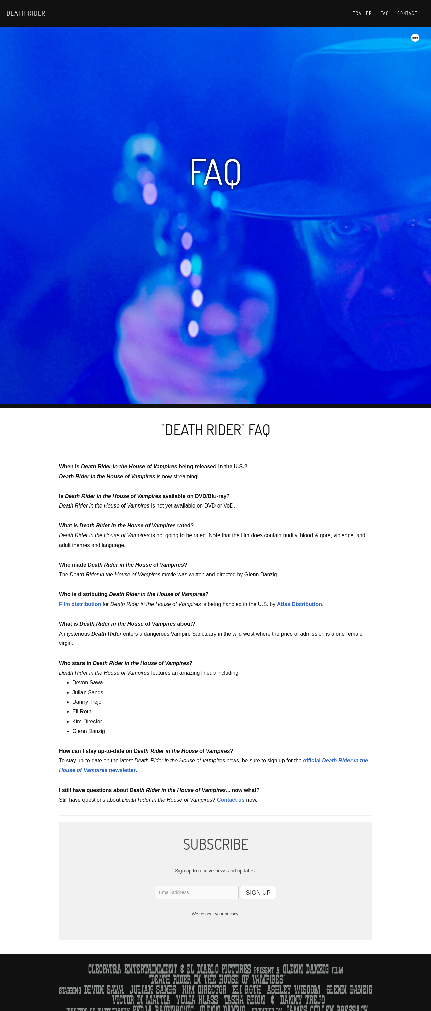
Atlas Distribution (299, 604)
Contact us (231, 800)
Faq (384, 13)
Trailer (362, 13)
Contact (407, 13)
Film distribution (80, 604)
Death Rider (26, 13)
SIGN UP (258, 892)
